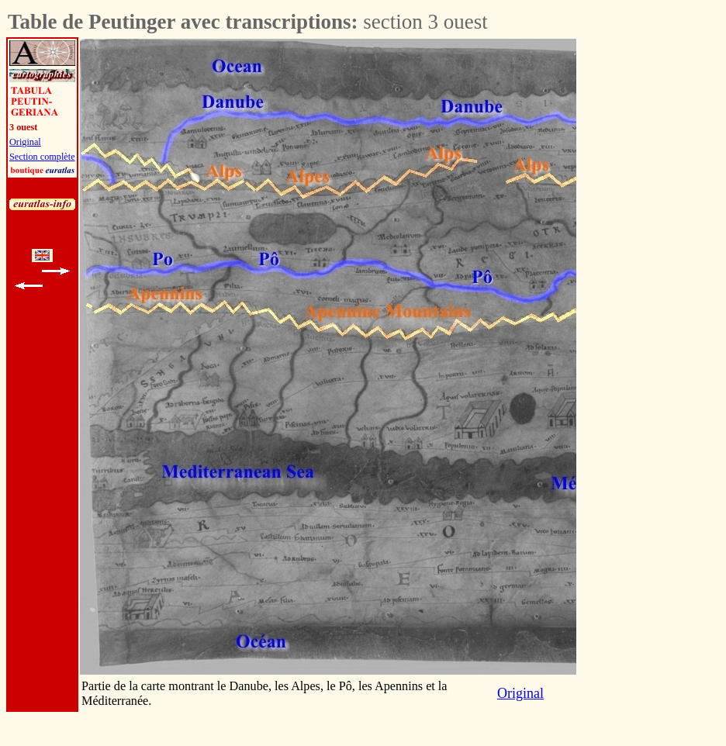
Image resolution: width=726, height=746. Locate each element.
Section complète (42, 156)
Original (25, 141)
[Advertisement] (677, 271)
